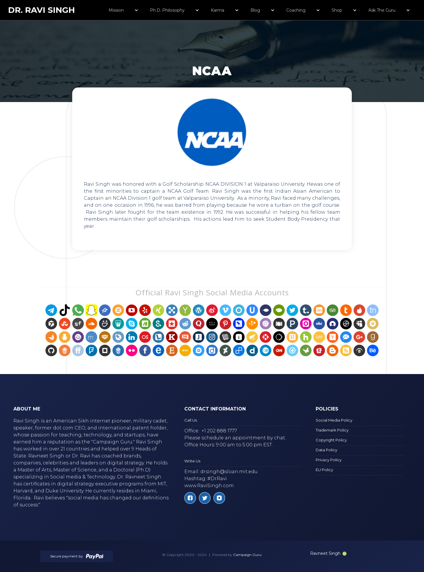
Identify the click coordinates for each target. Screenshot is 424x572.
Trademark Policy (332, 430)
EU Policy (324, 469)
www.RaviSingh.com (209, 485)
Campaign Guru (247, 554)
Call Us (190, 420)
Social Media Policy (334, 420)
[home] (41, 10)
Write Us (192, 461)
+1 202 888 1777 (219, 431)
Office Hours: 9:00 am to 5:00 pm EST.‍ (228, 445)
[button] (123, 10)
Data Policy (326, 450)
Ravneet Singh (328, 553)
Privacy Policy (329, 459)
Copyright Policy (331, 440)
